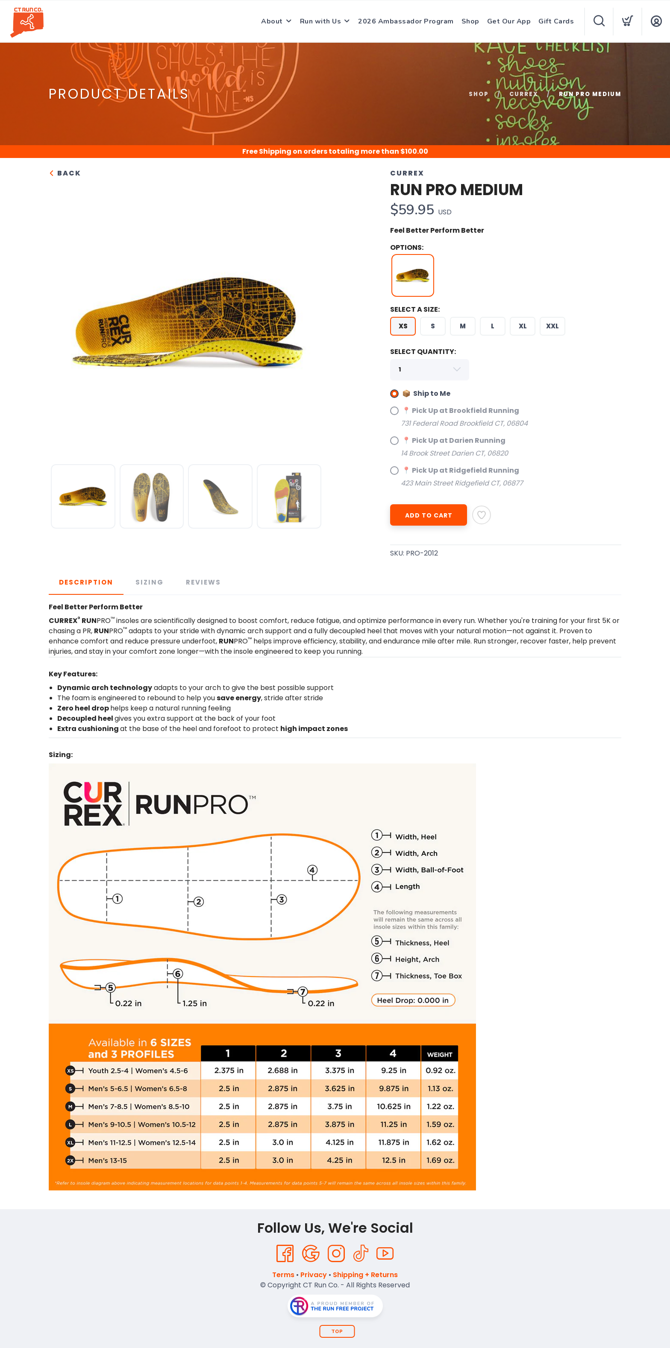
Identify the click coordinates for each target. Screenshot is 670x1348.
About (272, 21)
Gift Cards (556, 21)
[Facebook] (285, 1253)
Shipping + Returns (365, 1275)
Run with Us (320, 21)
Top (337, 1331)
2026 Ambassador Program (406, 21)
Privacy (313, 1275)
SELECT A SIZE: (415, 309)
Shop (470, 21)
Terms (283, 1275)
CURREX (523, 94)
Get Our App (509, 21)
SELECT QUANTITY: (423, 352)
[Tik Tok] (360, 1253)
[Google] (310, 1253)
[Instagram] (336, 1253)
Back (65, 173)
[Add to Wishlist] (481, 515)
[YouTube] (385, 1253)
